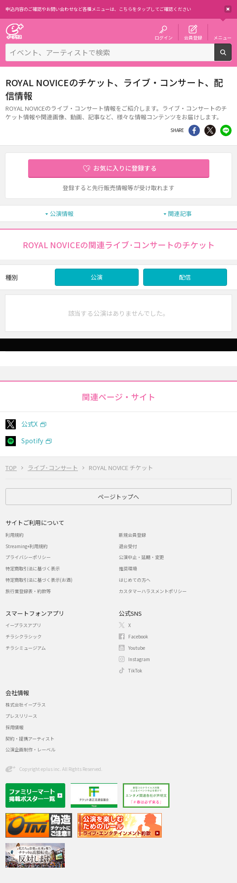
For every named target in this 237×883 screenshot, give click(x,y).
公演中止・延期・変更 (141, 557)
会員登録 (193, 37)
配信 (185, 277)
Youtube (136, 647)
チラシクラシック (23, 636)
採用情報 (14, 727)
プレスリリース (21, 715)
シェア (194, 130)
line (226, 130)
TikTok (135, 670)
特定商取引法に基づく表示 (32, 568)
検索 (231, 57)
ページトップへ (118, 496)
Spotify (32, 440)
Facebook (138, 636)
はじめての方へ (134, 579)
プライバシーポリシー (28, 557)
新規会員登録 (132, 534)
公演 (96, 277)
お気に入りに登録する (125, 167)
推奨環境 (128, 568)
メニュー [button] (222, 37)
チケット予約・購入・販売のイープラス (14, 31)
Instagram (139, 659)
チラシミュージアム (25, 647)
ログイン (164, 37)
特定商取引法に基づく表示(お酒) (39, 579)
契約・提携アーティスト (29, 738)
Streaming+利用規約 (26, 546)
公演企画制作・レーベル (30, 749)
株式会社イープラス (25, 704)
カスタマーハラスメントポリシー (153, 591)
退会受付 (128, 546)
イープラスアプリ (23, 625)
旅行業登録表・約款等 (28, 591)
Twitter (210, 130)
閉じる (228, 9)
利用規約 (14, 534)
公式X (29, 423)
